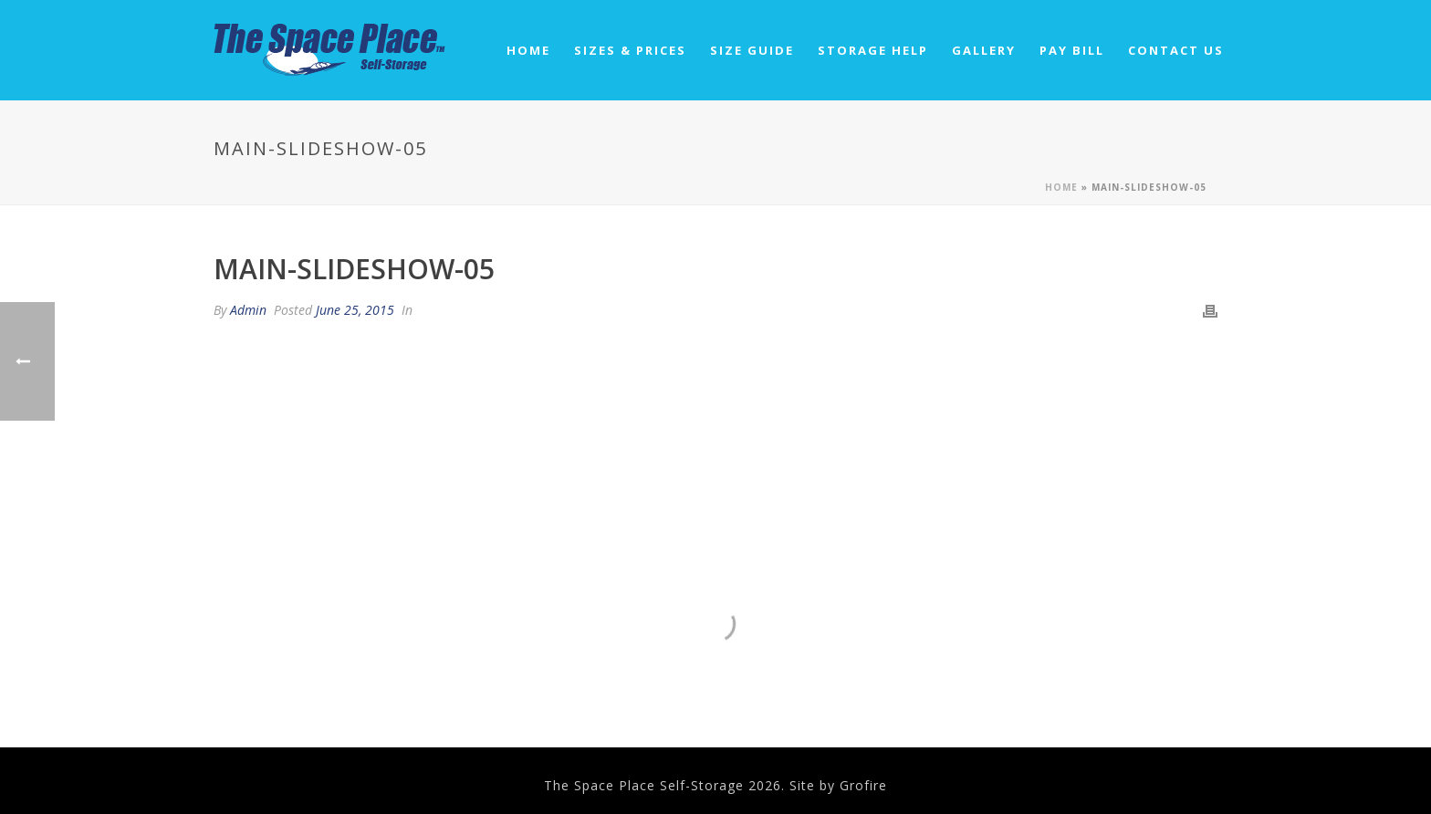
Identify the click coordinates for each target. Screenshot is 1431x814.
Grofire (863, 785)
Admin (248, 309)
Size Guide (752, 50)
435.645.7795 (493, 609)
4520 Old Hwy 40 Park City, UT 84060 (715, 615)
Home (528, 50)
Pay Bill (1071, 50)
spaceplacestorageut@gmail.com (938, 624)
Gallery (984, 50)
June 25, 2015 (355, 309)
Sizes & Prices (630, 50)
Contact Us (1176, 50)
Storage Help (873, 50)
